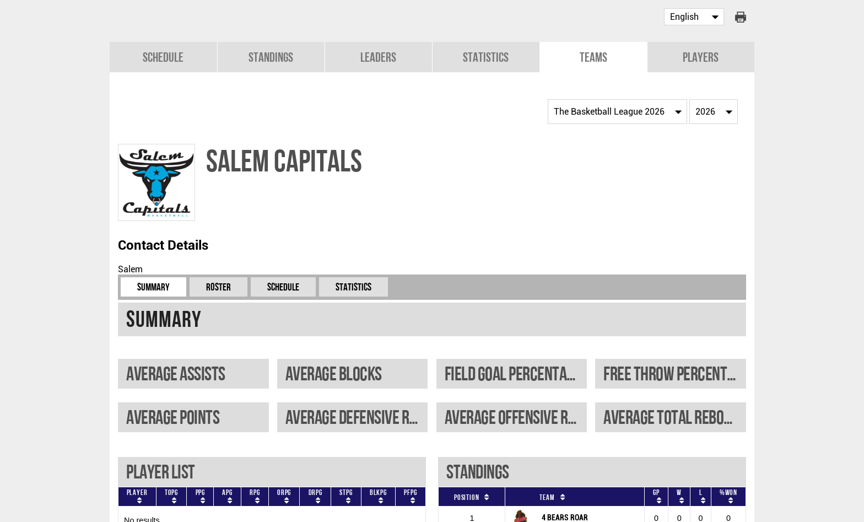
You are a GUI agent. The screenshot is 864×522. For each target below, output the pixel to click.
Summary (153, 286)
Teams (593, 56)
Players (701, 56)
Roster (218, 286)
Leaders (378, 56)
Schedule (163, 56)
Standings (271, 56)
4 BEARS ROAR (565, 516)
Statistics (486, 56)
